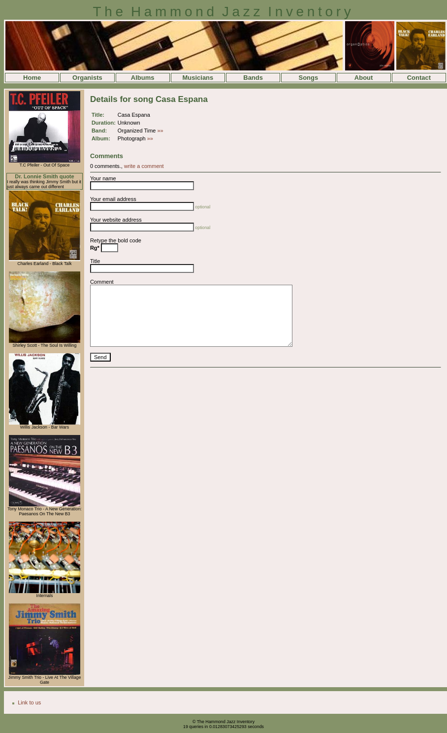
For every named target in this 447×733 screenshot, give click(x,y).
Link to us (29, 702)
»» (160, 130)
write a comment (144, 166)
